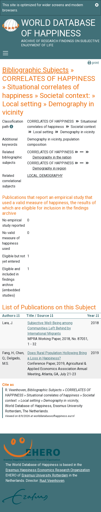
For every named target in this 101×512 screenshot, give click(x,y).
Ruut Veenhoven (52, 480)
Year (93, 316)
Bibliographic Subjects (35, 70)
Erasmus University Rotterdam (45, 475)
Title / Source (39, 316)
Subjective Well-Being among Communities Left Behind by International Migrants (49, 328)
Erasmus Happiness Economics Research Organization (47, 470)
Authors (11, 316)
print (93, 63)
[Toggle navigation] (5, 53)
